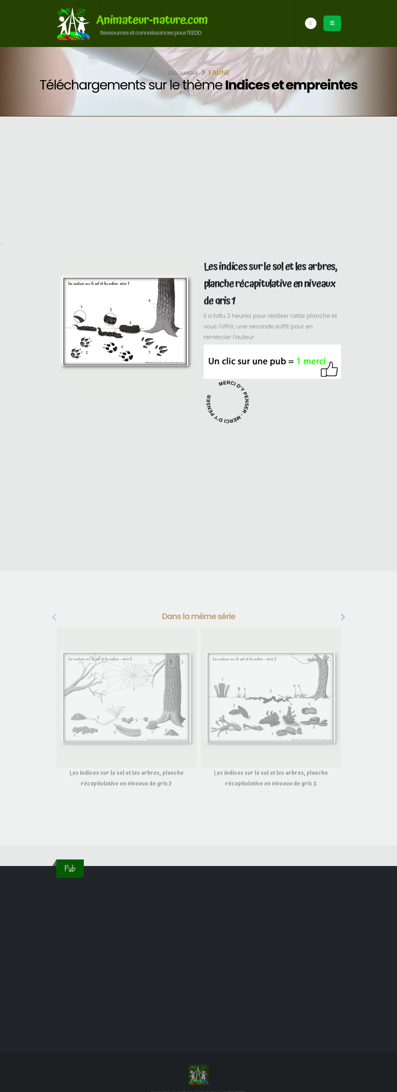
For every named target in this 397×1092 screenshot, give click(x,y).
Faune (219, 72)
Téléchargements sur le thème (198, 85)
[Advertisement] (198, 178)
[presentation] (55, 617)
